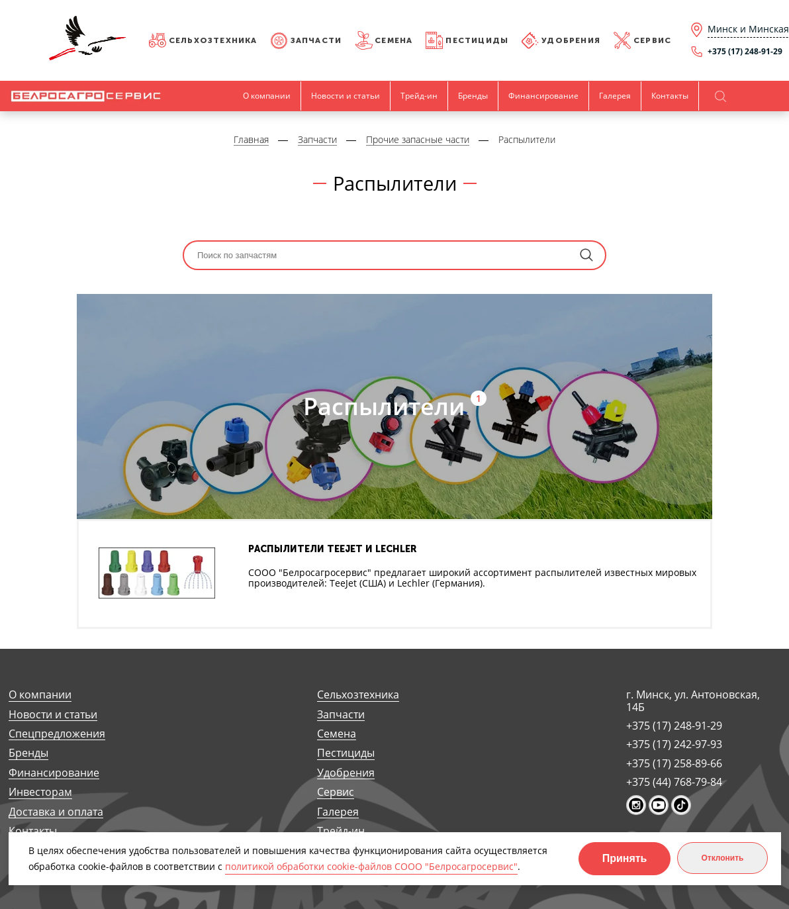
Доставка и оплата (56, 812)
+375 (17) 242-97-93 (674, 744)
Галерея (615, 95)
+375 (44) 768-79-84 (674, 782)
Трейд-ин (419, 95)
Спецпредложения (57, 734)
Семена (393, 40)
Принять (624, 858)
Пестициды (476, 40)
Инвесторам (40, 792)
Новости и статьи (345, 95)
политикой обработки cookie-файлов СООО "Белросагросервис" (371, 866)
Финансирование (543, 95)
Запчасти (316, 40)
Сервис (652, 40)
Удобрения (570, 40)
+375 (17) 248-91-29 (674, 726)
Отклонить (722, 858)
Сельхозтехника (213, 40)
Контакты (669, 95)
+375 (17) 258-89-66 (674, 763)
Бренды (473, 95)
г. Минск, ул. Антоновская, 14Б (693, 701)
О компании (267, 95)
